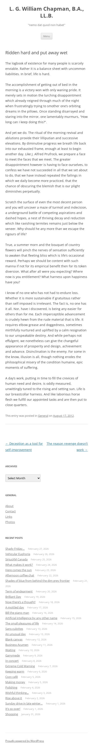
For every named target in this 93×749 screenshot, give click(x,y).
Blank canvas (13, 639)
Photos (10, 522)
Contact (10, 511)
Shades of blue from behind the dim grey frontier (37, 581)
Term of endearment (19, 591)
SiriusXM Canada (16, 559)
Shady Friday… (15, 549)
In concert (12, 661)
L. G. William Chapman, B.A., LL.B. (46, 12)
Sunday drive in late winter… (24, 703)
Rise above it (13, 698)
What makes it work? (19, 565)
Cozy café (11, 677)
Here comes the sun (18, 570)
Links (8, 517)
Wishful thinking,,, (17, 693)
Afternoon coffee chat (19, 575)
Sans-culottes (14, 629)
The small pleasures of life (22, 623)
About (9, 506)
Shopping (11, 714)
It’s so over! (12, 709)
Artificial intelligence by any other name (31, 618)
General (43, 416)
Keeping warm (14, 671)
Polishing (11, 687)
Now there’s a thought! (20, 602)
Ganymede (12, 655)
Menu (46, 36)
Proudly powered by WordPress (24, 741)
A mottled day (14, 607)
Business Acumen (16, 645)
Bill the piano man (17, 613)
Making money (15, 682)
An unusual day (15, 634)
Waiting (10, 650)
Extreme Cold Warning (20, 666)
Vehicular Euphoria (17, 554)
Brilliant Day (13, 597)
